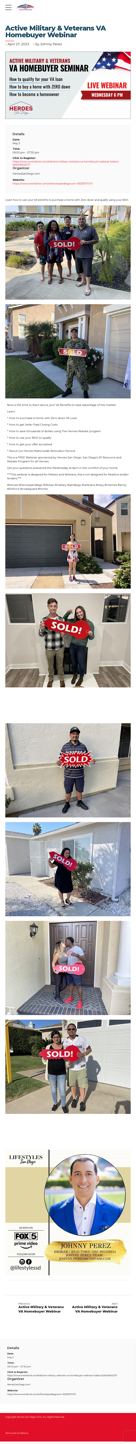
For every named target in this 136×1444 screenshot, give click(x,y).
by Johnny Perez (48, 44)
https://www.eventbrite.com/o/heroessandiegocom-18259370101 (53, 183)
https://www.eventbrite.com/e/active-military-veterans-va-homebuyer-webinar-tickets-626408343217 (66, 163)
